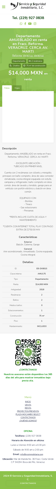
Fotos (7, 88)
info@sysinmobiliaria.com (31, 454)
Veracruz (28, 55)
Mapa (17, 88)
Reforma (17, 55)
